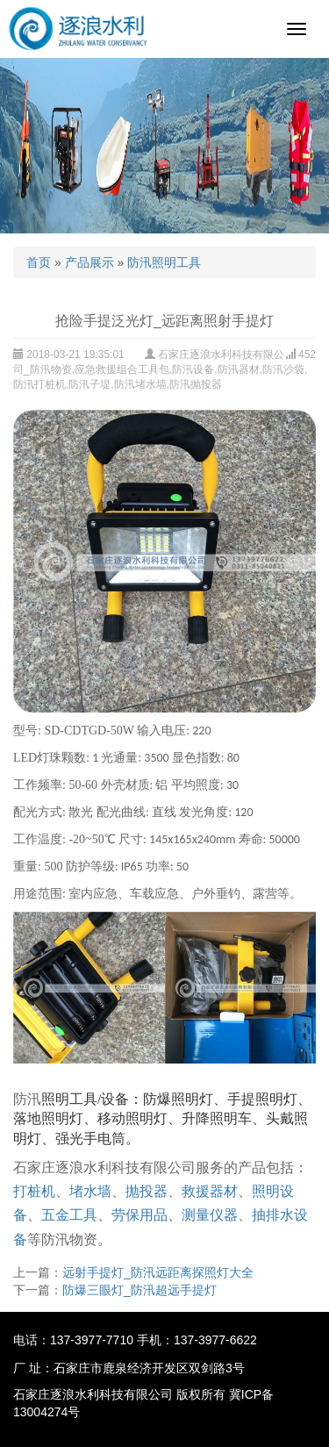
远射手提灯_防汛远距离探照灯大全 (158, 1272)
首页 (38, 262)
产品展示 (89, 262)
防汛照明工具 (164, 262)
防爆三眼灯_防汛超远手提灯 (139, 1290)
